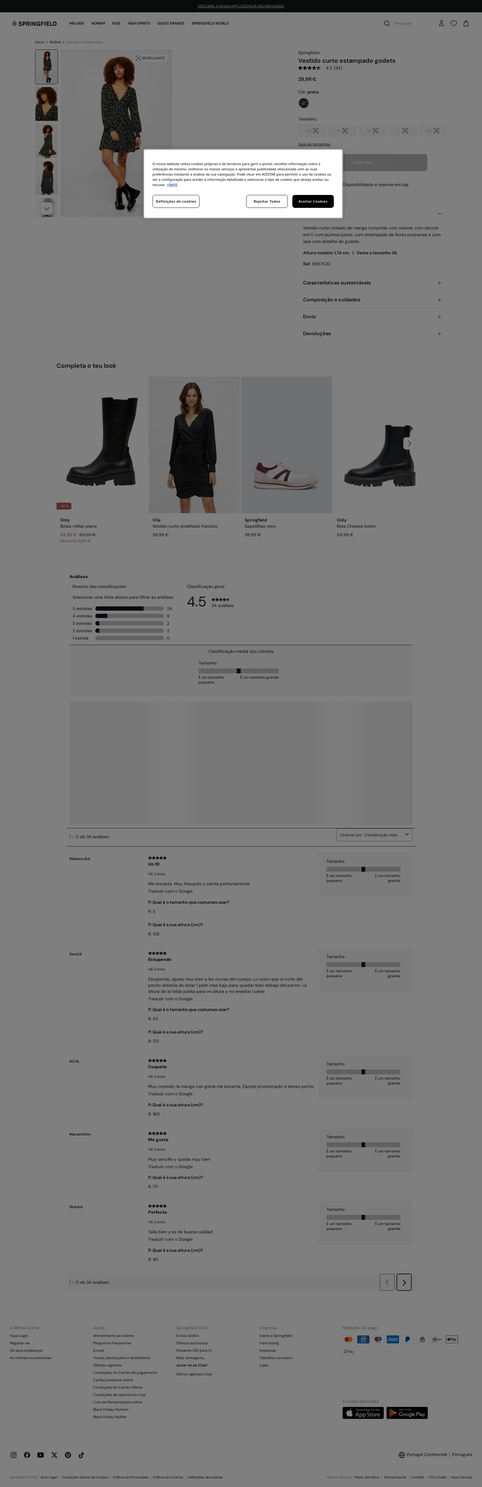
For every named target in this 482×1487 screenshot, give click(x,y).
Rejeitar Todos (267, 201)
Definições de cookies (176, 201)
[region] (243, 184)
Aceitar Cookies (312, 201)
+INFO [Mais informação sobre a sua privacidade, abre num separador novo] (172, 184)
